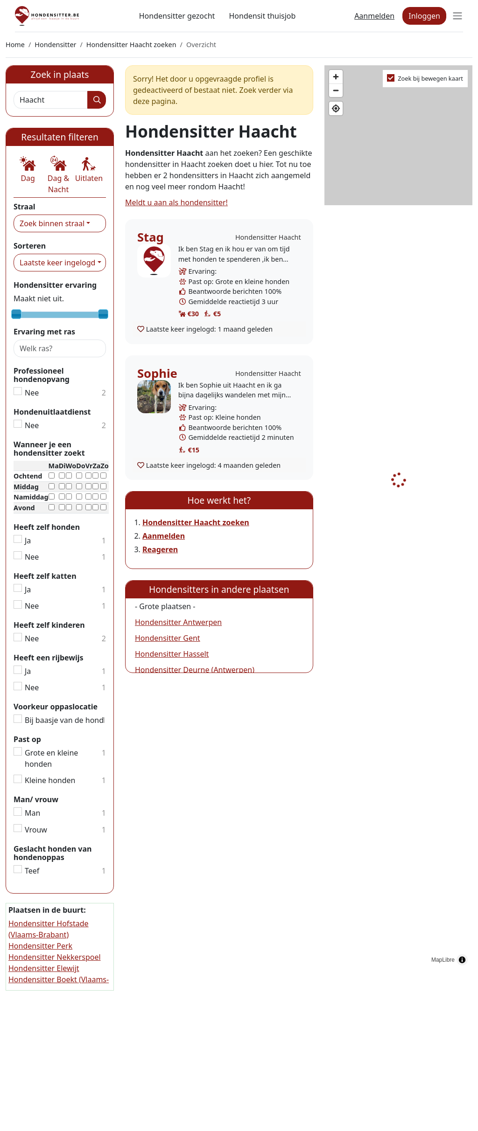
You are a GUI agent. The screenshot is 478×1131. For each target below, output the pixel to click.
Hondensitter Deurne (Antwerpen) (194, 670)
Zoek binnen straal (52, 223)
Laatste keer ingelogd (57, 262)
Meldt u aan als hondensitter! (176, 202)
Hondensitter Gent (167, 638)
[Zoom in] (336, 76)
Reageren (160, 549)
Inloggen (424, 16)
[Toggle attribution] (462, 959)
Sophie (157, 373)
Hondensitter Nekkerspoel (54, 957)
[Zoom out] (336, 90)
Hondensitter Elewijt (43, 968)
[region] (398, 517)
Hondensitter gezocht (177, 16)
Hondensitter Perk (40, 946)
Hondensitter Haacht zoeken (131, 44)
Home (15, 44)
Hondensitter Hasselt (172, 654)
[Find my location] (336, 108)
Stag (150, 237)
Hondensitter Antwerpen (178, 622)
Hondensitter (55, 44)
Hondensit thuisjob (262, 16)
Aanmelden (374, 16)
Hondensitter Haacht (268, 237)
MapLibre (443, 960)
